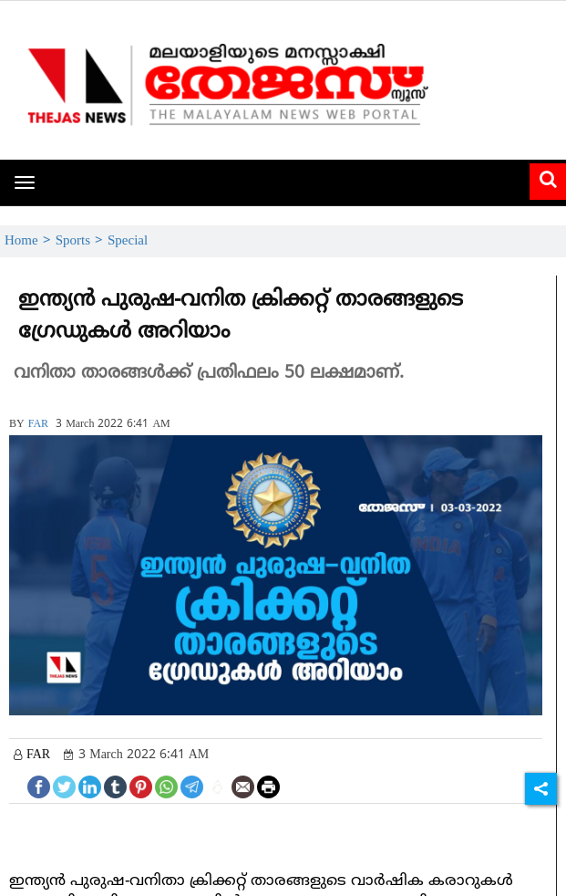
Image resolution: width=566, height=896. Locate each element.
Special (128, 241)
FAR (38, 425)
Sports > (82, 241)
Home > (30, 241)
